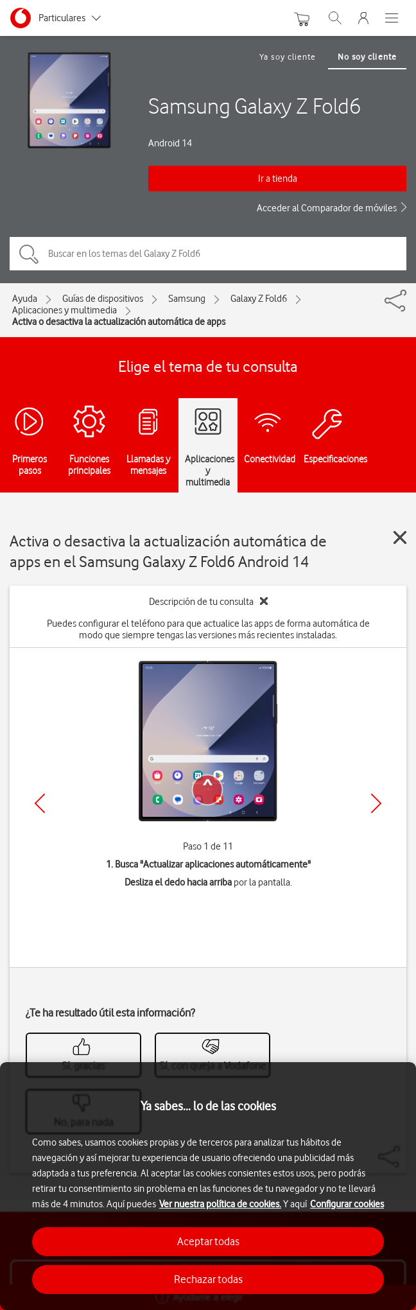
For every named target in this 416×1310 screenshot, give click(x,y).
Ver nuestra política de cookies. (220, 1204)
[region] (208, 1186)
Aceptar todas (208, 1241)
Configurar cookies (347, 1204)
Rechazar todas (208, 1279)
